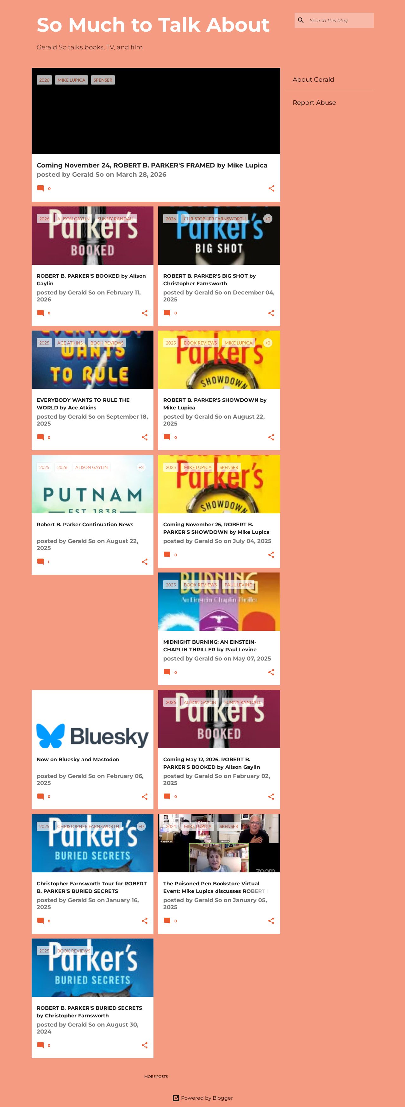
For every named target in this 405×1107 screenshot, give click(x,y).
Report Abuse (314, 102)
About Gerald (313, 79)
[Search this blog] (340, 20)
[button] (271, 189)
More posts (156, 1076)
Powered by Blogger (202, 1098)
